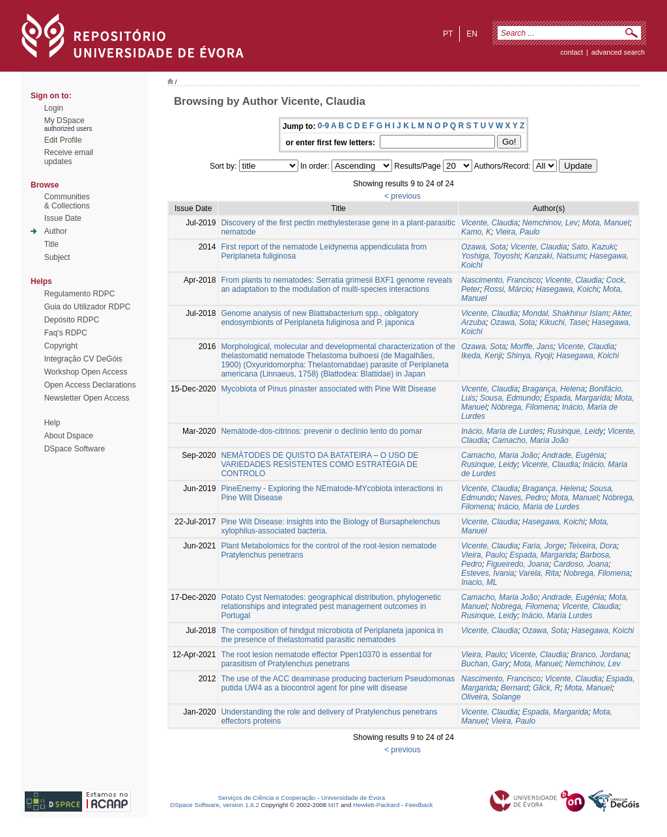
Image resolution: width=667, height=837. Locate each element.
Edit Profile (63, 140)
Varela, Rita (538, 573)
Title (51, 244)
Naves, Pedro (522, 497)
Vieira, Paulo (518, 231)
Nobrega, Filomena (596, 573)
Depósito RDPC (72, 319)
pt (448, 33)
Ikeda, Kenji (481, 355)
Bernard (515, 687)
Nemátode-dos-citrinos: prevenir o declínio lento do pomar (321, 431)
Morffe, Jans (531, 346)
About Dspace (68, 435)
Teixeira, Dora (593, 545)
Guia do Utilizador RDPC (87, 306)
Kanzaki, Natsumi (554, 256)
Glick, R (546, 687)
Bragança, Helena (553, 388)
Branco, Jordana (599, 654)
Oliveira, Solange (490, 697)
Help (52, 422)
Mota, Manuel (606, 222)
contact (571, 52)
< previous (402, 196)
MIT (333, 804)
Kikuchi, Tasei (563, 322)
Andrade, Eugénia (573, 455)
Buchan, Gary (485, 663)
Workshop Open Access (86, 371)
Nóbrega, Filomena (524, 407)
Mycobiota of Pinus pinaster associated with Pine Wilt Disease (328, 388)
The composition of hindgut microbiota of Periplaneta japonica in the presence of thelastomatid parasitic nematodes (332, 635)
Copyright (61, 345)
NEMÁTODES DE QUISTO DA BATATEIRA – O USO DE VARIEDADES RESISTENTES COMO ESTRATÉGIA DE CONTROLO (319, 464)
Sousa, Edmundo (510, 398)
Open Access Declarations (90, 385)
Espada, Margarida (577, 398)
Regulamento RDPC (79, 293)
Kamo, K (476, 231)
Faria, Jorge (543, 545)
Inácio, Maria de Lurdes (502, 431)
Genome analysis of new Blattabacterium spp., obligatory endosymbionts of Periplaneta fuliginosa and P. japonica (319, 318)
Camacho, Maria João (530, 440)
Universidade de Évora (353, 797)
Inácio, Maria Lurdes (557, 615)
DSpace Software (74, 448)
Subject (57, 257)
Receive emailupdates (68, 157)
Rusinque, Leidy (575, 431)
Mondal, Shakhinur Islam (565, 313)
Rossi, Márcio (508, 289)
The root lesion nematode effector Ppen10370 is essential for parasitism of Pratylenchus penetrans (326, 659)
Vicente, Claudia (489, 222)
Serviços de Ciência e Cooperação (267, 797)
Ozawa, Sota (483, 246)
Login (53, 108)
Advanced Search (618, 52)
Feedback (419, 804)
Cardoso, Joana (580, 564)
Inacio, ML (479, 582)
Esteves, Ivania (487, 573)
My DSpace (64, 120)
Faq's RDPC (65, 332)
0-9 (323, 125)
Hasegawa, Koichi (567, 289)
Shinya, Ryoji (529, 355)
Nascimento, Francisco (501, 280)
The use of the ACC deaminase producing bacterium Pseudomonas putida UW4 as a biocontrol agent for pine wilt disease (338, 683)
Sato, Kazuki (593, 246)
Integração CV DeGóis (83, 358)
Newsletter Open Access (87, 398)
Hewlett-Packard (376, 804)
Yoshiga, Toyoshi (490, 256)
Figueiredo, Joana (518, 564)
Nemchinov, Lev (550, 222)
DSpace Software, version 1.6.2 (214, 804)
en (471, 33)
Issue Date (62, 218)
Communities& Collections (67, 201)
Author (55, 231)
